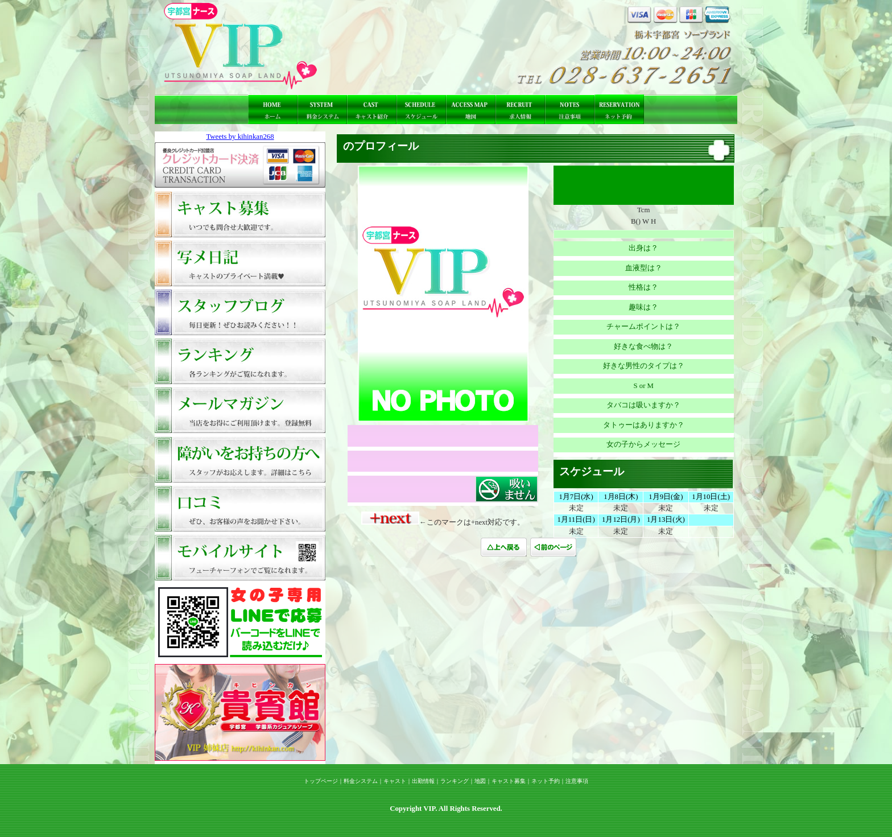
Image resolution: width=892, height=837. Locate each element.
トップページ (321, 781)
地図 (480, 781)
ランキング (454, 781)
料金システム (361, 781)
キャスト (394, 781)
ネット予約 (545, 781)
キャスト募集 (509, 781)
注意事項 (576, 781)
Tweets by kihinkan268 (240, 137)
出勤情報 (423, 781)
